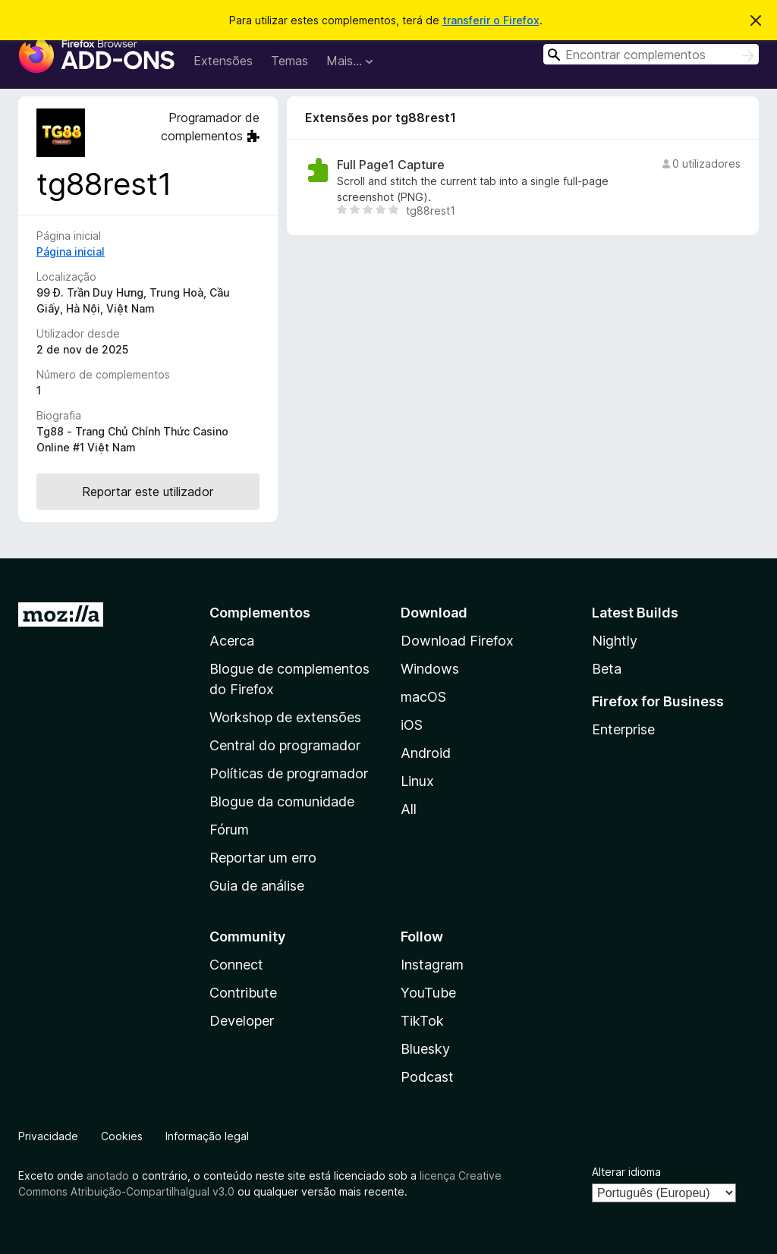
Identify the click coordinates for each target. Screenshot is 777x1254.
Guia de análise (256, 886)
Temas (289, 60)
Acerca (231, 641)
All (409, 809)
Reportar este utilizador (147, 491)
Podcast (427, 1077)
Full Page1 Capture (391, 165)
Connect (236, 965)
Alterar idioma (626, 1171)
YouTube (428, 993)
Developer (241, 1021)
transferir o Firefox (490, 20)
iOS (412, 725)
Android (426, 753)
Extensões (223, 60)
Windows (430, 669)
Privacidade (48, 1136)
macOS (423, 697)
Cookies (122, 1136)
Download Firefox (457, 641)
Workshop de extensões (285, 717)
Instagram (432, 965)
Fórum (229, 830)
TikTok (422, 1021)
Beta (606, 669)
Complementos (259, 613)
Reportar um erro (262, 858)
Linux (417, 781)
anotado (108, 1175)
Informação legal (207, 1136)
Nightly (614, 641)
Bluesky (425, 1049)
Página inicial (70, 251)
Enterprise (623, 729)
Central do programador (284, 745)
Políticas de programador (288, 773)
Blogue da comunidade (281, 801)
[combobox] (651, 54)
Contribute (243, 993)
